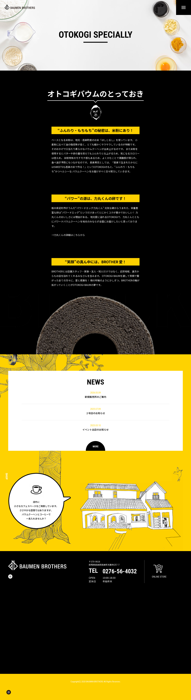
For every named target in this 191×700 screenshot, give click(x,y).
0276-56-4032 (120, 571)
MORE (95, 446)
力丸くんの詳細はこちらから (69, 235)
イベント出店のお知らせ (95, 427)
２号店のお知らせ (95, 411)
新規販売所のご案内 (95, 395)
